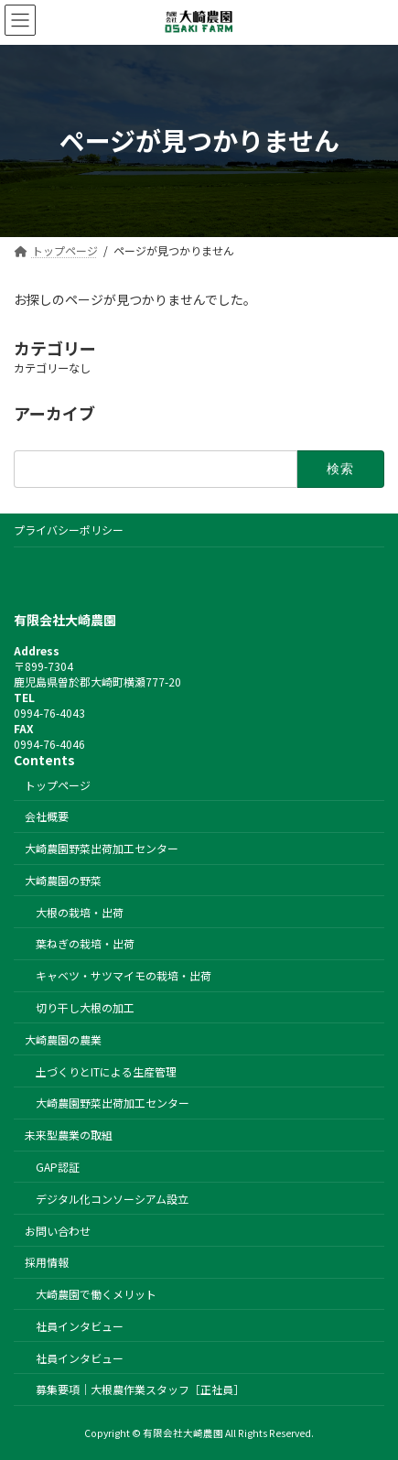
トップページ (58, 784)
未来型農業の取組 (69, 1134)
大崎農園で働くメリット (96, 1294)
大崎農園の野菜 (63, 879)
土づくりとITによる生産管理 (106, 1070)
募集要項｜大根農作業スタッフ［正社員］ (140, 1389)
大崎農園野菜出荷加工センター (101, 848)
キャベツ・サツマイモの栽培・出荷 (123, 975)
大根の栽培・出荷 (80, 911)
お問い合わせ (58, 1230)
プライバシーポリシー (69, 529)
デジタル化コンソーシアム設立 (112, 1198)
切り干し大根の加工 (85, 1007)
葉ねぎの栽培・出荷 (85, 943)
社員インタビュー (80, 1325)
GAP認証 (58, 1166)
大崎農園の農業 (63, 1038)
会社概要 (47, 816)
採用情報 (47, 1262)
